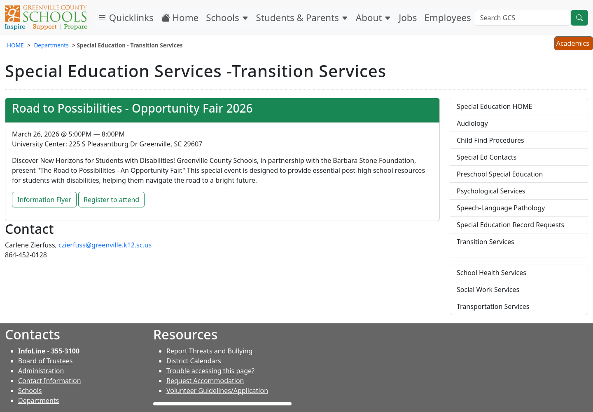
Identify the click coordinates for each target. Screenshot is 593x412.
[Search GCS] (523, 18)
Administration (41, 370)
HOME (15, 45)
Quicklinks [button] (126, 17)
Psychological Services (491, 190)
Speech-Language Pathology (501, 207)
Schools (227, 17)
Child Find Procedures (490, 140)
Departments (51, 45)
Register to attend (111, 199)
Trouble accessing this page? (210, 370)
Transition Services (485, 241)
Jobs (408, 17)
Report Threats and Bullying (209, 350)
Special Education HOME (494, 106)
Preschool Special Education (500, 174)
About (373, 17)
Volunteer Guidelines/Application (217, 390)
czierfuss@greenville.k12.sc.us (105, 245)
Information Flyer (44, 199)
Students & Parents (302, 17)
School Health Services (491, 272)
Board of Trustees (45, 360)
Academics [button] (573, 44)
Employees (447, 17)
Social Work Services (488, 289)
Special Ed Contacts (486, 157)
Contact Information (49, 380)
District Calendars (193, 360)
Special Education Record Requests (510, 224)
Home (180, 17)
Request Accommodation (205, 380)
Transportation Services (493, 306)
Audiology (472, 123)
